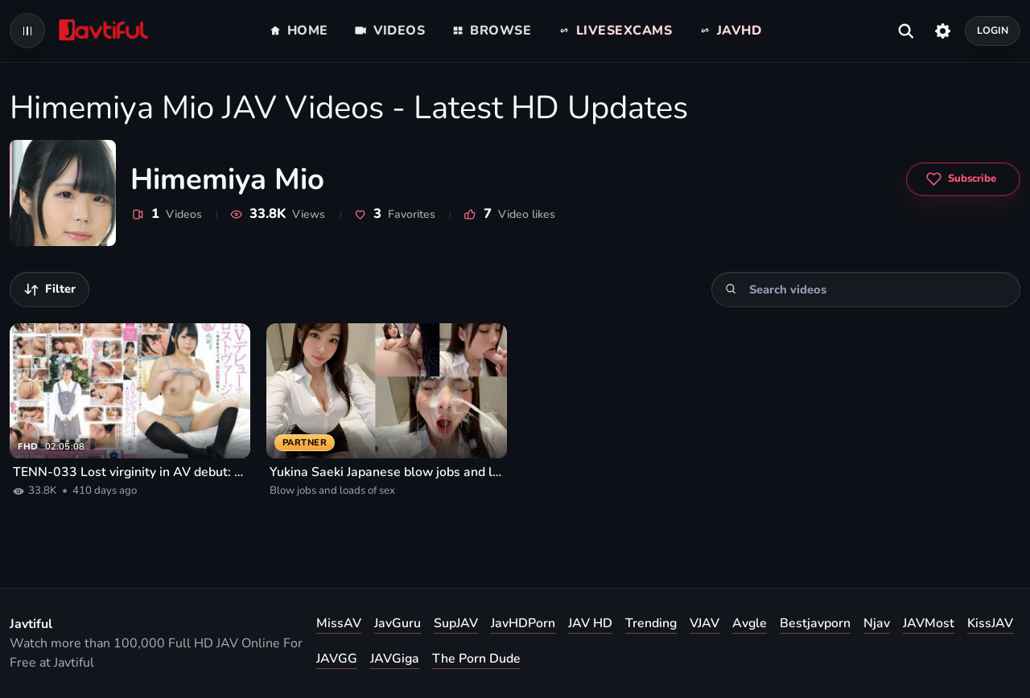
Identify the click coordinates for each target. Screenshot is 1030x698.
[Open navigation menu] (27, 30)
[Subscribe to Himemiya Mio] (963, 179)
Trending (651, 623)
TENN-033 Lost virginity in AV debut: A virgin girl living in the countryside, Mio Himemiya (130, 472)
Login (993, 30)
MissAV (338, 623)
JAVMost (928, 623)
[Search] (731, 289)
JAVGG (336, 658)
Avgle (749, 623)
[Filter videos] (49, 289)
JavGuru (397, 623)
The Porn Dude (476, 658)
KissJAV (990, 623)
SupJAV (456, 623)
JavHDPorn (523, 623)
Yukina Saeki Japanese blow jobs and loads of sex (387, 472)
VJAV (704, 623)
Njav (876, 623)
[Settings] (943, 30)
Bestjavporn (815, 623)
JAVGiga (394, 658)
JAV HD (590, 623)
